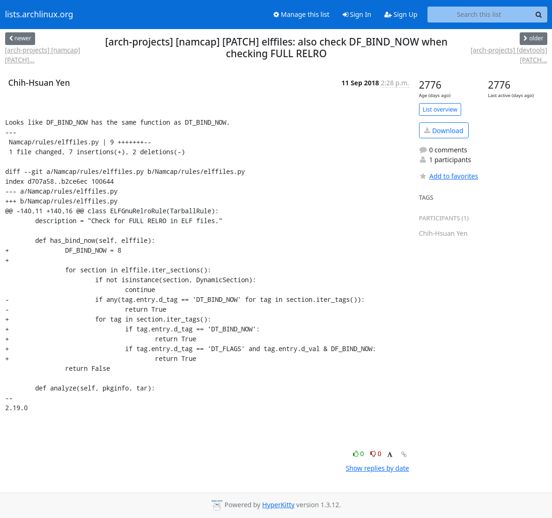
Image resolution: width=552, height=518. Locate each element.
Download (443, 130)
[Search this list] (479, 15)
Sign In (357, 14)
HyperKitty (278, 504)
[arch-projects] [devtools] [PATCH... (509, 54)
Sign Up (401, 14)
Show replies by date (377, 468)
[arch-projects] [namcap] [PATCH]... (43, 54)
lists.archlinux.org (39, 14)
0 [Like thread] (359, 453)
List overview (440, 109)
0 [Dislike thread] (376, 453)
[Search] (538, 15)
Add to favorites (448, 176)
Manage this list (301, 14)
